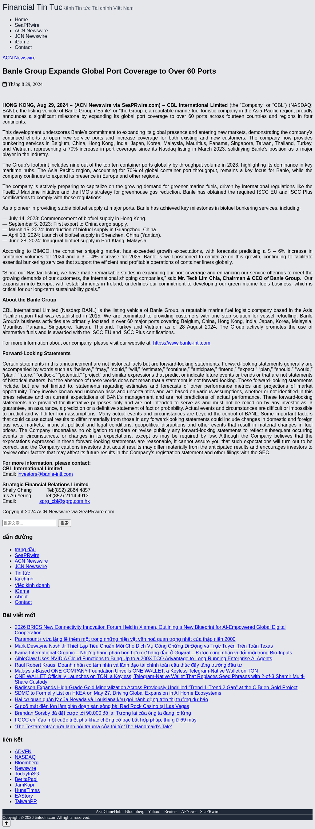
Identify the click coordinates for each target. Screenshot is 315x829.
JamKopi (24, 784)
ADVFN (23, 751)
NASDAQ (25, 757)
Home (21, 19)
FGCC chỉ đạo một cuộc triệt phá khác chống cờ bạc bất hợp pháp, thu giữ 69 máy (106, 719)
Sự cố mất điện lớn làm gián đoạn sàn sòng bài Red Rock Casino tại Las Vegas (102, 706)
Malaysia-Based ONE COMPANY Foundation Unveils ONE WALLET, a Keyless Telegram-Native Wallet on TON (136, 670)
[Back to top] (6, 823)
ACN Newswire (31, 30)
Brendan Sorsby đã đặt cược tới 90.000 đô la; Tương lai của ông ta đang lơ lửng (103, 713)
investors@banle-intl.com (45, 474)
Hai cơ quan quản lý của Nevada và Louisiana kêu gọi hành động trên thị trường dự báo (111, 699)
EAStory (24, 796)
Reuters (170, 811)
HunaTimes (27, 790)
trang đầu (25, 549)
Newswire (25, 768)
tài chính (24, 578)
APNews (189, 811)
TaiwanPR (26, 801)
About (21, 596)
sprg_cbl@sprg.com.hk (64, 501)
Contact (23, 47)
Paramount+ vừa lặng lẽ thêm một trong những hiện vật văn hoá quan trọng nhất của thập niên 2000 (125, 639)
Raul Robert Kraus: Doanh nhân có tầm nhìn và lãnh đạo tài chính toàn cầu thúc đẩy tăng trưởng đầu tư (128, 665)
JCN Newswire (31, 36)
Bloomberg (26, 762)
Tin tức (22, 573)
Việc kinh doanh (32, 585)
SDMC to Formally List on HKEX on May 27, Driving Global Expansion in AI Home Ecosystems (118, 693)
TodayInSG (27, 773)
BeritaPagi (26, 779)
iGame (22, 41)
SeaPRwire (27, 25)
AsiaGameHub (108, 811)
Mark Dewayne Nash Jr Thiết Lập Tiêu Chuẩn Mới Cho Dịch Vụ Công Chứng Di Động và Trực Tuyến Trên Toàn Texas (144, 646)
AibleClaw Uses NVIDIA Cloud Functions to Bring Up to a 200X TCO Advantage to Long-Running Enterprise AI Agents (143, 658)
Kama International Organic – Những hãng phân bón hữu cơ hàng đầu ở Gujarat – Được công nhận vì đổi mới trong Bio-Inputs (153, 652)
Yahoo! (154, 811)
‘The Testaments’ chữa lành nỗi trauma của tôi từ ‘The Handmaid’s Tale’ (93, 726)
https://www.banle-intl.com (181, 343)
